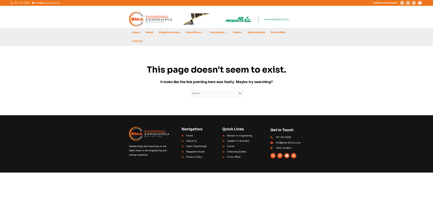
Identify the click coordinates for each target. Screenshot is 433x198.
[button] (203, 32)
